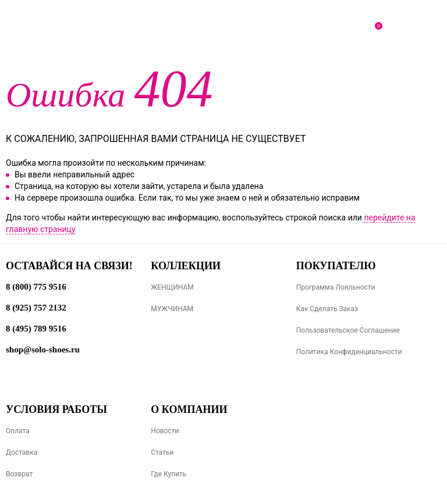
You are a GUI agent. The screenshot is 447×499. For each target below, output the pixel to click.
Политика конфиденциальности (349, 352)
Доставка (21, 452)
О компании (189, 409)
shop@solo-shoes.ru (43, 349)
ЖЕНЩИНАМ (172, 287)
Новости (165, 431)
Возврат (19, 474)
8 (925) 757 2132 (36, 307)
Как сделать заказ (327, 309)
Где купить (168, 474)
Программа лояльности (335, 287)
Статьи (162, 452)
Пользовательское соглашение (348, 330)
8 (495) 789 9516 (36, 328)
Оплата (18, 431)
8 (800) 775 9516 (36, 286)
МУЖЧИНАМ (172, 309)
